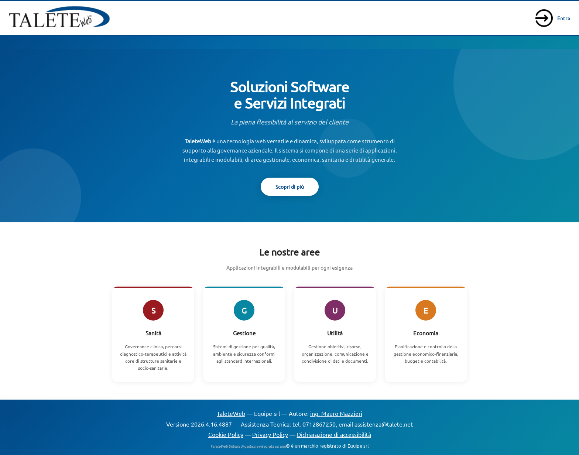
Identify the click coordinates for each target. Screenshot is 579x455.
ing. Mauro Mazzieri (336, 413)
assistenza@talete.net (383, 424)
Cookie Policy (225, 434)
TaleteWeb (231, 413)
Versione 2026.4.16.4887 (199, 424)
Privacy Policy (270, 434)
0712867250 (319, 424)
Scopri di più (289, 186)
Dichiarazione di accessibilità (334, 434)
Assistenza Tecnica (265, 424)
